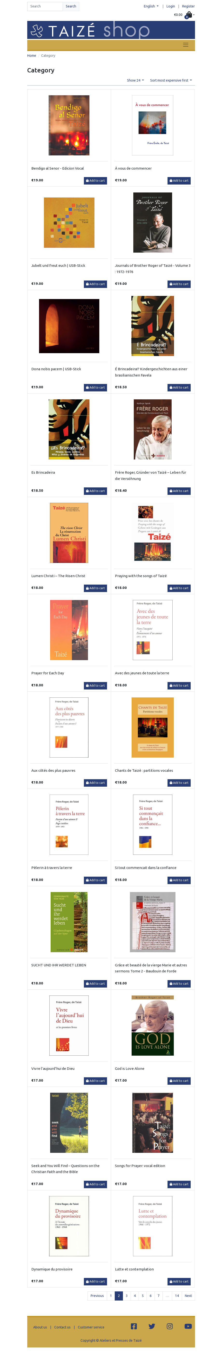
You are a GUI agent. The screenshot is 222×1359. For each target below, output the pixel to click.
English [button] (150, 6)
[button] (184, 15)
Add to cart (95, 180)
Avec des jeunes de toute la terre (142, 673)
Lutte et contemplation (134, 1269)
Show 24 (134, 80)
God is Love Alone (129, 1068)
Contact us (62, 1327)
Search (71, 6)
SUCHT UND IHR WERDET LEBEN (58, 965)
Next (188, 1296)
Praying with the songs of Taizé (141, 576)
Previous (97, 1296)
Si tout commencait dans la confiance (145, 868)
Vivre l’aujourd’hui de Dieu (52, 1068)
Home (31, 55)
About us (40, 1327)
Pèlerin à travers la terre (51, 868)
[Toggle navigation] (185, 45)
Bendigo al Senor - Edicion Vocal (57, 168)
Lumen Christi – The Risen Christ (58, 576)
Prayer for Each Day (47, 673)
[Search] (45, 6)
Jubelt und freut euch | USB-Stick (58, 265)
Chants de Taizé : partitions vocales (144, 770)
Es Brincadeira (43, 472)
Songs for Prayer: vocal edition (140, 1166)
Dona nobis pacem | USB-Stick (56, 369)
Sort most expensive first (169, 80)
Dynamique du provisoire (52, 1269)
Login (171, 6)
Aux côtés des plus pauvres (53, 770)
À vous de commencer (133, 168)
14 (177, 1296)
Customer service (91, 1327)
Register (188, 6)
